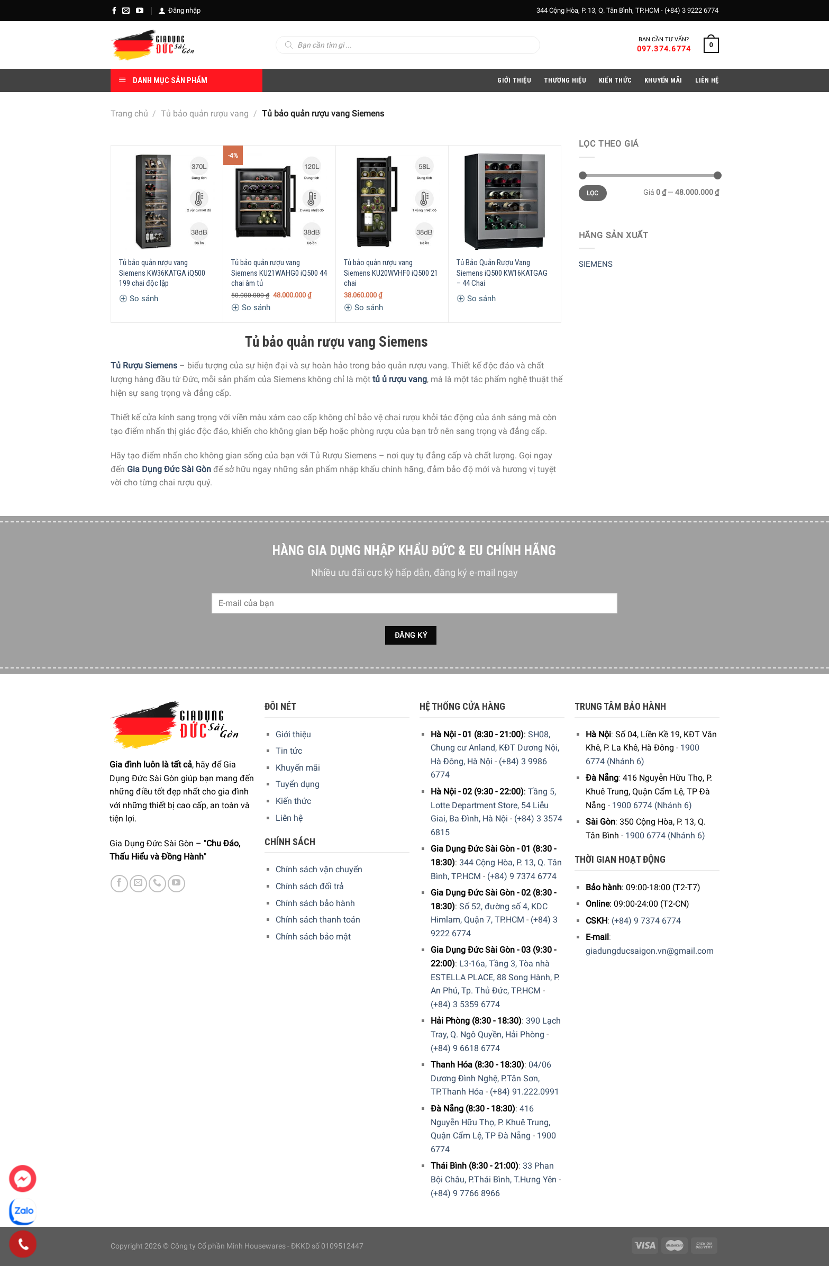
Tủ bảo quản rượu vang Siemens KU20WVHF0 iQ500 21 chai (391, 273)
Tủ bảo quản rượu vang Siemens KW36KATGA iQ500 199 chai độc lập (162, 273)
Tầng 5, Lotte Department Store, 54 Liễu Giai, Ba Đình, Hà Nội (493, 805)
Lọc (593, 193)
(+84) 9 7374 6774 (522, 876)
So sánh (138, 298)
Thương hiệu (565, 80)
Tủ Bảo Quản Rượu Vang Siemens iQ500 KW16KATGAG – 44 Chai (502, 273)
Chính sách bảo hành (315, 903)
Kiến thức (615, 80)
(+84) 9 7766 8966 (465, 1193)
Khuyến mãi (298, 768)
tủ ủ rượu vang (399, 379)
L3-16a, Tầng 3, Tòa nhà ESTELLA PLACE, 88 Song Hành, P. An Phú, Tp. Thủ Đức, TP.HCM (495, 977)
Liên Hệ (707, 80)
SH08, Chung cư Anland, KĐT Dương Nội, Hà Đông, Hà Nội (495, 747)
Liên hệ (289, 818)
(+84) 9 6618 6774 (465, 1048)
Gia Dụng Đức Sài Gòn (169, 469)
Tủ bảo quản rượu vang (205, 113)
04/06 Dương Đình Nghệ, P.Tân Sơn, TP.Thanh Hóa (491, 1078)
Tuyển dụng (298, 784)
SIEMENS (596, 264)
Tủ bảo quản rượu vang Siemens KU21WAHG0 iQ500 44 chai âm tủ (279, 273)
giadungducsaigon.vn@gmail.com (650, 951)
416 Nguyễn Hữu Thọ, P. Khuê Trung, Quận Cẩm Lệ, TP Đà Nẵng (490, 1122)
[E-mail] (126, 10)
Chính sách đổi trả (310, 886)
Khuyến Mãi (663, 80)
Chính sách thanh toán (318, 920)
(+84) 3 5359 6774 (465, 1004)
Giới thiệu (293, 734)
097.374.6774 (664, 48)
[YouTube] (139, 10)
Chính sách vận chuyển (319, 869)
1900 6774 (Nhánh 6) (652, 805)
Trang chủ (129, 113)
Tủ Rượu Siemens (144, 365)
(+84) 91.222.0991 (524, 1092)
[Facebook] (114, 10)
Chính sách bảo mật (313, 937)
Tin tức (289, 751)
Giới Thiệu (514, 80)
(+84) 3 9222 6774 (691, 10)
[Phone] (23, 1244)
